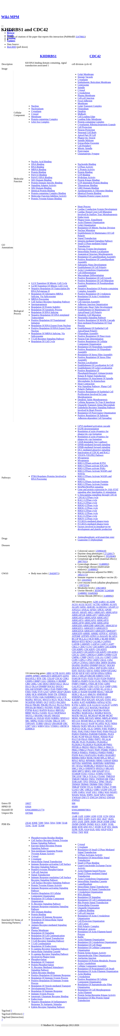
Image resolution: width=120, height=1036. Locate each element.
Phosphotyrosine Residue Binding (47, 837)
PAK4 (93, 731)
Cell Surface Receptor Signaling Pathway (50, 301)
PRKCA (101, 747)
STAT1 (84, 773)
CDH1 (83, 654)
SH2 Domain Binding (41, 188)
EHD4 (104, 670)
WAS (106, 792)
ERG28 (83, 676)
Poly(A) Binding (39, 175)
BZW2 (89, 641)
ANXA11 (76, 609)
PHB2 (91, 739)
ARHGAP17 (92, 615)
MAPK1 (29, 699)
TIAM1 (101, 776)
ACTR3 (96, 604)
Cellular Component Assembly (92, 966)
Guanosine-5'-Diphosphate (90, 539)
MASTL (107, 713)
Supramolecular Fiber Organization (94, 955)
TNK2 (112, 779)
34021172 (82, 574)
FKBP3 (84, 681)
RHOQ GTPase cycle (88, 505)
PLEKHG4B (100, 744)
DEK (97, 662)
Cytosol (34, 114)
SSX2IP (100, 771)
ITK (56, 694)
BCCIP (75, 639)
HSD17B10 (90, 697)
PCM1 (75, 736)
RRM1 (99, 760)
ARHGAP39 (78, 623)
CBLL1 (75, 646)
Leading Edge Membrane (90, 119)
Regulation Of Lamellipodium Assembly (97, 257)
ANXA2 (85, 609)
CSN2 (110, 660)
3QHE (35, 823)
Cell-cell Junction (86, 98)
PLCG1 (52, 705)
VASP (88, 792)
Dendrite (82, 111)
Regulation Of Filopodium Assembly (95, 346)
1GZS (93, 819)
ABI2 (49, 673)
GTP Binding (84, 175)
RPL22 (103, 758)
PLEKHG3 (77, 744)
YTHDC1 (55, 726)
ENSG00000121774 (34, 810)
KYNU (75, 705)
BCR (91, 639)
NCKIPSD (30, 702)
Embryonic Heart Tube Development (95, 307)
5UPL (81, 829)
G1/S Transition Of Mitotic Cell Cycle (49, 283)
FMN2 (105, 681)
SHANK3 (39, 715)
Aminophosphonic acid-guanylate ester (96, 537)
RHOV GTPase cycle (88, 518)
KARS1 (75, 702)
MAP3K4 (97, 710)
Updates (11, 41)
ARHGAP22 (78, 617)
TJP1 (63, 721)
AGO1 (62, 673)
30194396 (99, 590)
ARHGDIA (77, 625)
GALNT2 (76, 686)
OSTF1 (52, 702)
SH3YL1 (29, 715)
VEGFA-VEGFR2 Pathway (91, 455)
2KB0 (93, 821)
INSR (50, 694)
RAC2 (82, 755)
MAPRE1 (76, 713)
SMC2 (75, 768)
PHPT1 (98, 739)
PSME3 (110, 752)
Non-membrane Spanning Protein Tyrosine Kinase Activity (47, 852)
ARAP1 (75, 612)
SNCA (81, 768)
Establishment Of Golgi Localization (95, 368)
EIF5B (94, 673)
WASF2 (75, 795)
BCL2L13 (84, 639)
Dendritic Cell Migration (89, 315)
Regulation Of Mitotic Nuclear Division (96, 227)
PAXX (111, 734)
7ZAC (28, 825)
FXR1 (28, 691)
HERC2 (75, 694)
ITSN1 (28, 697)
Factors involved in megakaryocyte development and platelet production (95, 527)
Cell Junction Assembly (89, 301)
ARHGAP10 (111, 612)
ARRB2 (94, 633)
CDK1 (66, 678)
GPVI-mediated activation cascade (94, 426)
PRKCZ (83, 750)
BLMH (105, 639)
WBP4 (40, 726)
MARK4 (99, 713)
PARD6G (102, 734)
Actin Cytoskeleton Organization (93, 270)
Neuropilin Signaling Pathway (92, 317)
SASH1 (43, 713)
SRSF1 (87, 771)
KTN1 (109, 702)
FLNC (98, 681)
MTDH (84, 721)
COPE (75, 660)
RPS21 (82, 760)
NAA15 (84, 723)
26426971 (54, 573)
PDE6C (96, 736)
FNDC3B (92, 683)
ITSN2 (35, 697)
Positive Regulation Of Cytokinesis (94, 294)
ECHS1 (104, 668)
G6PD (107, 683)
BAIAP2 (104, 636)
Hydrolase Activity (86, 177)
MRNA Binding (38, 169)
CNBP (83, 657)
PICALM (106, 739)
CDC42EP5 (100, 652)
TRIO (100, 784)
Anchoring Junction (87, 958)
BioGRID (11, 47)
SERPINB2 (98, 763)
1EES (80, 819)
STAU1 (91, 773)
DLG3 (28, 686)
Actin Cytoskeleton (87, 963)
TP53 (85, 781)
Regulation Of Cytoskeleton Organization (97, 942)
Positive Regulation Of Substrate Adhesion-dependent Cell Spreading (95, 416)
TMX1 (92, 779)
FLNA (92, 681)
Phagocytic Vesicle (86, 137)
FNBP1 (75, 683)
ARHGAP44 (103, 623)
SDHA (115, 760)
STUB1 (48, 721)
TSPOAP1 (30, 723)
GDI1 (91, 686)
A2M (95, 602)
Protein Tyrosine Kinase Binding (46, 198)
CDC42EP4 (89, 652)
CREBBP (61, 681)
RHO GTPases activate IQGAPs (93, 465)
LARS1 (82, 705)
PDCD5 (88, 736)
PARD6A (84, 734)
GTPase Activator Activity (90, 855)
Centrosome (83, 85)
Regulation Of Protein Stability (45, 307)
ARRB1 (86, 633)
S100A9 (107, 760)
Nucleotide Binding (87, 164)
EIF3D (75, 673)
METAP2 (89, 718)
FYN (40, 691)
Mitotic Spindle (85, 148)
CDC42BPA (98, 646)
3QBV (104, 824)
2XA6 (28, 823)
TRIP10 (108, 784)
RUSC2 (36, 713)
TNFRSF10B (102, 779)
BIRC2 (97, 639)
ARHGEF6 (100, 631)
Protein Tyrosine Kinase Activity (46, 885)
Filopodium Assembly (88, 333)
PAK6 (106, 731)
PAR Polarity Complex (88, 926)
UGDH (103, 789)
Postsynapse (83, 151)
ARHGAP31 (78, 620)
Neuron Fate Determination (90, 338)
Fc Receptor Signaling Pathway (46, 904)
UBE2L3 (89, 789)
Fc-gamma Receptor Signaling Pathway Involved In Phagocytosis (49, 955)
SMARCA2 (30, 718)
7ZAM (41, 825)
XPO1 (103, 795)
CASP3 (103, 644)
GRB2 (28, 694)
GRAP (60, 691)
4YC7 (91, 827)
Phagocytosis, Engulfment (90, 219)
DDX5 (46, 683)
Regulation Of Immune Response (46, 991)
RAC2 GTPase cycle (87, 502)
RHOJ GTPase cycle (87, 510)
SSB (94, 771)
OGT (46, 702)
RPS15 (75, 760)
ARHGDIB (88, 625)
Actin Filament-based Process (92, 871)
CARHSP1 (85, 644)
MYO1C (38, 699)
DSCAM (29, 689)
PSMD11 (84, 752)
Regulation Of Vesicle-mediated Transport (51, 986)
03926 (28, 806)
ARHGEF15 (90, 628)
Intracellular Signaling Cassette (46, 951)
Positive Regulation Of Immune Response (51, 975)
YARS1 (109, 795)
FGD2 (91, 678)
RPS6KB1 (91, 760)
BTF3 (82, 641)
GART (85, 686)
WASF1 (113, 792)
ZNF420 (111, 797)
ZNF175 (85, 797)
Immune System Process (42, 994)
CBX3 (83, 646)
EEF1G (90, 670)
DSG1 (92, 668)
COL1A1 (99, 657)
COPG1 (82, 660)
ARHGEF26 (78, 631)
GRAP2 (67, 691)
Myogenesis (83, 458)
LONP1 (114, 705)
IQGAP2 (100, 699)
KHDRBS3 (50, 697)
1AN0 (93, 816)
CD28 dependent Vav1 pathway (92, 442)
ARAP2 (83, 612)
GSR (89, 689)
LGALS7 (105, 705)
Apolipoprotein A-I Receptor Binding (95, 190)
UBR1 (97, 789)
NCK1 (61, 699)
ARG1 (91, 612)
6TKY (110, 829)
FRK (65, 689)
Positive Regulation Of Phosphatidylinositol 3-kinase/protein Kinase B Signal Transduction (95, 373)
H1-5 (109, 689)
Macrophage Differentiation (91, 275)
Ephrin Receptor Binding (43, 972)
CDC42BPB (110, 646)
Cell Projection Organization (91, 921)
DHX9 (52, 683)
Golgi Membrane (86, 74)
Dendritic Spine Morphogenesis (93, 399)
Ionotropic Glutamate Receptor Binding (49, 996)
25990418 (100, 551)
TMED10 (110, 776)
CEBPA (28, 681)
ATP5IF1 (113, 633)
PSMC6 (75, 752)
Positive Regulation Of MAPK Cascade (96, 320)
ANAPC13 (113, 607)
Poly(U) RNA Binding (41, 177)
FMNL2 (112, 681)
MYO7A (47, 699)
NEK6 (114, 723)
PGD (110, 736)
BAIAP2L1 (30, 678)
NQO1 (100, 726)
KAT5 (82, 702)
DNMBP (42, 686)
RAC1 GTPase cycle (87, 500)
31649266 (92, 593)
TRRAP (75, 787)
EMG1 (46, 689)
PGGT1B (76, 739)
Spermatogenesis (39, 304)
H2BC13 (76, 691)
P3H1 (104, 728)
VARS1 (81, 792)
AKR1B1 (91, 607)
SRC (27, 721)
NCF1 (54, 699)
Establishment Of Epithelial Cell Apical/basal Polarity (93, 329)
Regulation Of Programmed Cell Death (96, 968)
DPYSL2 (84, 668)
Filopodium (83, 108)
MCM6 (101, 715)
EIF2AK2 (111, 670)
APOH (108, 609)
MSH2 (114, 718)
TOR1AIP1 (77, 781)
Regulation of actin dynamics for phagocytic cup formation (93, 432)
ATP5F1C (103, 633)
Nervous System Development (92, 249)
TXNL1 (105, 787)
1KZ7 (104, 819)
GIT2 (96, 686)
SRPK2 (33, 721)
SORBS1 (55, 718)
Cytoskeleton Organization (90, 892)
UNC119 (112, 789)
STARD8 (76, 773)
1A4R (74, 816)
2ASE (80, 821)
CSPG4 (75, 662)
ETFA (107, 676)
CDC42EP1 (89, 649)
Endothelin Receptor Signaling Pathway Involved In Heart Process (96, 408)
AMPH (28, 676)
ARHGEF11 (77, 628)
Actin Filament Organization (91, 222)
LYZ (87, 707)
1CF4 (105, 816)
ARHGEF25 (102, 628)
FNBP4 (59, 689)
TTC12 (89, 787)
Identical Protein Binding (43, 190)
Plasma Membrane (86, 95)
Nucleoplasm (37, 108)
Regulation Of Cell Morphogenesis (94, 990)
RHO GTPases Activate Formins (93, 481)
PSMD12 (93, 752)
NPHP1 (39, 702)
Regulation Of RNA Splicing (44, 312)
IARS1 (108, 697)
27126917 (109, 553)
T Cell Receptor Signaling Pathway (47, 338)
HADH (84, 691)
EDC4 (111, 668)
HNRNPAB (102, 694)
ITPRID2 (62, 694)
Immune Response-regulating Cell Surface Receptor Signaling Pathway (51, 878)
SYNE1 (108, 773)
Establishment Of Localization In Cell (95, 365)
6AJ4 (86, 829)
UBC (65, 723)
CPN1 (89, 660)
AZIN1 (65, 676)
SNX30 (40, 718)
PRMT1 (40, 707)
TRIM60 (93, 784)
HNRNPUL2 (78, 697)
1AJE (80, 816)
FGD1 (84, 678)
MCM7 (109, 715)
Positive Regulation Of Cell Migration (96, 280)
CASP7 (110, 644)
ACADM (110, 602)
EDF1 (74, 670)
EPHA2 (101, 673)
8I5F (86, 832)
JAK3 (42, 697)
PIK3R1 (36, 705)
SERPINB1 (87, 763)
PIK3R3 (44, 705)
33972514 (83, 585)
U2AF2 (75, 789)
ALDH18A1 (102, 607)
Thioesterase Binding (88, 185)
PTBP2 (57, 707)
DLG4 (35, 686)
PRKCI (75, 750)
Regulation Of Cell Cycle (43, 341)
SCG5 (51, 713)
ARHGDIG (99, 625)
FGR (52, 689)
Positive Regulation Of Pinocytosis (94, 336)
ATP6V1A (95, 636)
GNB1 (114, 686)
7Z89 (40, 823)
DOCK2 (51, 686)
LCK (58, 697)
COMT (107, 657)
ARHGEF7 (111, 631)
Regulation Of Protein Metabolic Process (97, 960)
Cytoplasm (36, 111)
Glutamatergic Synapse (89, 153)
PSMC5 (112, 750)
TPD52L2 (93, 781)
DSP (98, 668)
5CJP (103, 827)
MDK (81, 718)
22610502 (86, 580)
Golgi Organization (87, 225)
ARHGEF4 (45, 676)
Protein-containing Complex (44, 119)
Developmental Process (42, 988)
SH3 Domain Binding (41, 180)
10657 (28, 803)
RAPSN (43, 710)
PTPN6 (28, 710)
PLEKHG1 (91, 742)
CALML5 (97, 641)
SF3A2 (79, 765)
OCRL (84, 728)
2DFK (87, 821)
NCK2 (67, 699)
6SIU (98, 829)
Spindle (81, 87)
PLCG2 (60, 705)
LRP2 (81, 707)
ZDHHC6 (30, 728)
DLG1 (59, 683)
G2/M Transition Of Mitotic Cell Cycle (49, 286)
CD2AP (50, 678)
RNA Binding (37, 167)
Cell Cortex (83, 923)
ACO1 (75, 604)
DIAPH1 (112, 662)
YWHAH (76, 797)
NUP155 (76, 728)
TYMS (113, 787)
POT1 (67, 705)
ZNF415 (102, 797)
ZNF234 (94, 797)
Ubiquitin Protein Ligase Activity (93, 196)
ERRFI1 (100, 676)
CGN (114, 654)
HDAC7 (101, 691)
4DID (74, 827)
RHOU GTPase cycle (88, 513)
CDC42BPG (78, 649)
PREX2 (93, 747)
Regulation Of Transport (42, 962)
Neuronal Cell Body (87, 132)
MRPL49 (106, 718)
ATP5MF (76, 636)
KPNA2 (101, 702)
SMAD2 (56, 715)
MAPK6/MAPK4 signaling (90, 487)
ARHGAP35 (103, 620)
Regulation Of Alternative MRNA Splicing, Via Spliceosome (47, 295)
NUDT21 (108, 726)
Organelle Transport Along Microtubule (96, 405)
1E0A (74, 819)
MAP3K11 (77, 710)
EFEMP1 (38, 689)
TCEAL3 (93, 776)
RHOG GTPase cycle (88, 508)
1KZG (111, 819)
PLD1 (83, 742)
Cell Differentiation (87, 272)
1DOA (112, 816)
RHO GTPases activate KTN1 (92, 463)
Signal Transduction (87, 238)
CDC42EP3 (77, 652)
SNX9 (47, 718)
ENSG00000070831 (81, 810)
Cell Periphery (84, 145)
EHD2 (97, 670)
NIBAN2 (76, 726)
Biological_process (87, 929)
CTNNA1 (84, 662)
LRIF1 (75, 707)
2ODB (106, 821)
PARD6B (93, 734)
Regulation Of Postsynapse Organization (97, 413)
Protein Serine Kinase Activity (92, 953)
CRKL (34, 683)
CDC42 (95, 56)
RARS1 (101, 755)
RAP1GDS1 (91, 755)
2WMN (82, 824)
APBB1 (36, 676)
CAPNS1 (106, 641)
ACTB (55, 673)
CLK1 (43, 681)
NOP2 (84, 726)
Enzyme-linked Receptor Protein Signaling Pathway (46, 847)
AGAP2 (75, 607)
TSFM (83, 787)
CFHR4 (108, 654)
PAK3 (87, 731)
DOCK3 (59, 686)
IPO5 (83, 699)
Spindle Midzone (86, 140)
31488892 (103, 564)
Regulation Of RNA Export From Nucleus (51, 325)
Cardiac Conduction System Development (97, 209)
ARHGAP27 (103, 617)
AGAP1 (113, 604)
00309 (75, 806)
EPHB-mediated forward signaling (94, 444)
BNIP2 (112, 639)
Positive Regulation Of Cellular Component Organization (92, 342)
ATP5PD (85, 636)
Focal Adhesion (85, 100)
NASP (91, 723)
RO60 (97, 758)
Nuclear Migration (86, 230)
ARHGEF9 (56, 676)
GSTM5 (96, 689)
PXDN (75, 755)
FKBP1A (76, 681)
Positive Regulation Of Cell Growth (94, 278)
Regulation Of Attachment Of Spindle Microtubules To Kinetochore (95, 379)
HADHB (92, 691)
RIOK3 (90, 758)
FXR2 (34, 691)
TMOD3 (84, 779)
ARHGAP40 (90, 623)
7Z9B (58, 823)
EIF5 (87, 673)
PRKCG (110, 747)
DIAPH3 (85, 665)
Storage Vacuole (85, 77)
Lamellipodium (85, 884)
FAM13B (76, 678)
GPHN (53, 691)
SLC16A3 (109, 765)
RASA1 (51, 710)
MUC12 (92, 721)
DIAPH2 (76, 665)
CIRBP (36, 681)
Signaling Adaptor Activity (43, 185)
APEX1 (100, 609)
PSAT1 (90, 750)
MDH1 (75, 718)
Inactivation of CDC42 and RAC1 (94, 452)
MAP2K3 (94, 707)
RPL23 (111, 758)
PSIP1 (98, 750)
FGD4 (103, 678)
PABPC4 (112, 728)
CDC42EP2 (101, 649)
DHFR (104, 662)
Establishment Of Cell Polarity (92, 267)
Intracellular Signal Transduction (46, 861)
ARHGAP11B (78, 615)
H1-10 (104, 689)
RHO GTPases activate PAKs (91, 468)
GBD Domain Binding (88, 188)
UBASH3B (57, 723)
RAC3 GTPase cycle (87, 516)
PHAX (84, 739)
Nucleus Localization (88, 362)
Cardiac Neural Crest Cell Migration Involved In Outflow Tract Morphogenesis (97, 213)
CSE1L (103, 660)
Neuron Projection (86, 130)
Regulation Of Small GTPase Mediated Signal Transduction (96, 851)
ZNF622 (76, 800)
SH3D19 (100, 765)
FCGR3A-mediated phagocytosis (93, 521)
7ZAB (64, 823)
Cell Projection (85, 127)
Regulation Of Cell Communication (48, 935)
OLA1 (90, 728)
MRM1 (98, 718)
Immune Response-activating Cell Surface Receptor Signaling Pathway (51, 865)
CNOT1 (90, 657)
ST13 (107, 771)
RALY (36, 710)
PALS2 (28, 705)
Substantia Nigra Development (92, 264)
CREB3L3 (52, 681)
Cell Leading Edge (86, 116)
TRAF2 (108, 781)
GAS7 (46, 691)
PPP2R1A (76, 747)
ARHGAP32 (90, 620)
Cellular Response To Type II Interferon (96, 402)
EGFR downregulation (88, 428)
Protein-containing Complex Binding (48, 193)
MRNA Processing (40, 299)
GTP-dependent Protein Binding (93, 182)
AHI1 (68, 673)
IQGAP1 (91, 699)
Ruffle (81, 937)
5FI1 (109, 827)
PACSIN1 (61, 702)
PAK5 (99, 731)
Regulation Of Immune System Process (49, 978)
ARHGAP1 (99, 612)
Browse (10, 33)
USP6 (74, 792)
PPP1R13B (30, 707)
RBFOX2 (60, 710)
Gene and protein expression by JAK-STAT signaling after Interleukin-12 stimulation (98, 490)
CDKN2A (91, 654)
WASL (83, 795)
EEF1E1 (82, 670)
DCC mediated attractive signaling (94, 450)
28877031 (82, 561)
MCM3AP (93, 715)
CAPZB (75, 644)
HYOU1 (100, 697)
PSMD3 (102, 752)
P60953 (75, 813)
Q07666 (29, 813)
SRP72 (80, 771)
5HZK (115, 827)
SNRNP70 (90, 768)
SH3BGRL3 (89, 765)
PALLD (112, 731)
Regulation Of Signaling (42, 933)
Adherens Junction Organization (93, 304)
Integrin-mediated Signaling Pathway (95, 241)
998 (73, 803)
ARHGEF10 (111, 625)
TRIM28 (76, 784)
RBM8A (76, 758)
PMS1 (109, 744)
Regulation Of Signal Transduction (47, 938)
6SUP (104, 829)
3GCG (98, 824)
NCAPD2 (99, 723)
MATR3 (75, 715)
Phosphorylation (39, 959)
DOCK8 (111, 665)
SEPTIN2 (76, 763)
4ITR (80, 827)
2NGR (100, 821)
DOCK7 (102, 665)
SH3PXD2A (60, 713)
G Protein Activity (86, 169)
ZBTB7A (64, 726)
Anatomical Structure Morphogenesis (95, 254)
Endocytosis (83, 217)
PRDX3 (85, 747)
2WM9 (75, 824)
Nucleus (35, 106)
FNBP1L (83, 683)
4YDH (98, 827)
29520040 (110, 556)
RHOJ (83, 758)
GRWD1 (82, 689)
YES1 (47, 726)
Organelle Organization (89, 908)
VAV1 (34, 726)
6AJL (92, 829)
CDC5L (75, 654)
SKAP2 (47, 715)
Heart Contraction (86, 383)
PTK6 (64, 707)
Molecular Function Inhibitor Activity (49, 196)
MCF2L (84, 715)
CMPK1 (76, 657)
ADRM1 (105, 604)
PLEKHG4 (88, 744)
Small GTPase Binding (88, 863)
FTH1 (100, 683)
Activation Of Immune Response (46, 917)
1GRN (87, 819)
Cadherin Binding (86, 910)
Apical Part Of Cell (87, 135)
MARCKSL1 (88, 713)
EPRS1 (108, 673)
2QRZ (113, 821)
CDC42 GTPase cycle (88, 497)
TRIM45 (84, 784)
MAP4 (106, 710)
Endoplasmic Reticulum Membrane (94, 82)
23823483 (100, 588)
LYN (64, 697)
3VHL (111, 824)
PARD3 (75, 734)
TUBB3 (39, 723)
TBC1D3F (77, 776)
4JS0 (85, 827)
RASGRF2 (110, 755)
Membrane (36, 116)
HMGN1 (92, 694)
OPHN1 (98, 728)
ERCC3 (75, 676)
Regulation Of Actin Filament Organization (98, 971)
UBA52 (47, 723)
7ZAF (34, 825)
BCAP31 (113, 636)
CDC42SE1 (112, 652)
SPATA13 (64, 718)
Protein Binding (38, 172)
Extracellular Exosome (88, 143)
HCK (34, 694)
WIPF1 (90, 795)
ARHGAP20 (104, 615)
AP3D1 (93, 609)
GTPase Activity (85, 167)
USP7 (28, 726)
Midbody (82, 114)
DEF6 (92, 662)
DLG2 (66, 683)
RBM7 (28, 713)
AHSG (83, 607)
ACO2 (81, 604)
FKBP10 (111, 678)
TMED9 (76, 779)
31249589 (109, 590)
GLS (102, 686)
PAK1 (75, 731)
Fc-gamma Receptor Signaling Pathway (49, 949)
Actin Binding (84, 974)
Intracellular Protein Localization (93, 251)
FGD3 (97, 678)
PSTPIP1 (49, 707)
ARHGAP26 (90, 617)
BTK (39, 678)
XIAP (96, 795)
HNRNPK (42, 694)
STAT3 (41, 721)
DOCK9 (76, 668)
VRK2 (101, 792)
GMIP (107, 686)
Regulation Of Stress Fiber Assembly (95, 354)
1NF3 (74, 821)
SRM (74, 771)
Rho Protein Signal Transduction (93, 902)
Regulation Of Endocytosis (43, 946)
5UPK (75, 829)
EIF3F (82, 673)
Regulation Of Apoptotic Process (46, 309)
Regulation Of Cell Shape (90, 945)
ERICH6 (91, 676)
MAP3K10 (104, 707)
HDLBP (109, 691)
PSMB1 (105, 750)
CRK (27, 683)
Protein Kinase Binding (89, 180)
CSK (39, 683)
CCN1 (89, 646)
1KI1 (99, 819)
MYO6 (108, 721)
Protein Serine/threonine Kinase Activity (97, 995)
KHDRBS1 (48, 56)
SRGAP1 (109, 768)
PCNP (81, 736)
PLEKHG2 (102, 742)
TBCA (85, 776)
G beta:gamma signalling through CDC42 (97, 495)
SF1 (74, 765)
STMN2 (99, 773)
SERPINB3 (109, 763)
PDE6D (104, 736)
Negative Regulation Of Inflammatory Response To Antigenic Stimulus (49, 1003)
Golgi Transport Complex (90, 106)
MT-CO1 (76, 721)
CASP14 (95, 644)
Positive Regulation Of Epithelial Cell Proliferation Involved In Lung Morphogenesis (95, 394)
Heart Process (84, 206)
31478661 (80, 36)
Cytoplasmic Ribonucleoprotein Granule (97, 124)
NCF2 (107, 723)
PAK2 (81, 731)
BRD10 (75, 641)
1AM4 (87, 816)
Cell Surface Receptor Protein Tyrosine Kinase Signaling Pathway (49, 841)
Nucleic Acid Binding (41, 161)
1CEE (99, 816)
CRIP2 (96, 660)
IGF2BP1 (76, 699)
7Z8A (46, 823)
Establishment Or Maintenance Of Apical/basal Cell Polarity (94, 311)
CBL (44, 678)
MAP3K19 (88, 710)
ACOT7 (88, 604)
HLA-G (83, 694)
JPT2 (114, 699)
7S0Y (80, 832)
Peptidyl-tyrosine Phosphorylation (47, 869)
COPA (114, 657)
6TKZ (75, 832)
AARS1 (102, 602)
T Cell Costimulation (41, 943)
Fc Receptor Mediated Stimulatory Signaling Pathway (47, 968)
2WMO (90, 824)
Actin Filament (85, 992)
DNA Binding (37, 164)
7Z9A (52, 823)
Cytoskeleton (84, 93)
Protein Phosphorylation (42, 964)
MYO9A (76, 723)
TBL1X (56, 721)
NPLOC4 (91, 726)
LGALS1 (96, 705)
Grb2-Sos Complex (40, 122)
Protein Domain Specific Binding (46, 182)
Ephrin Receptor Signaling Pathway (48, 1007)
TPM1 (102, 781)
